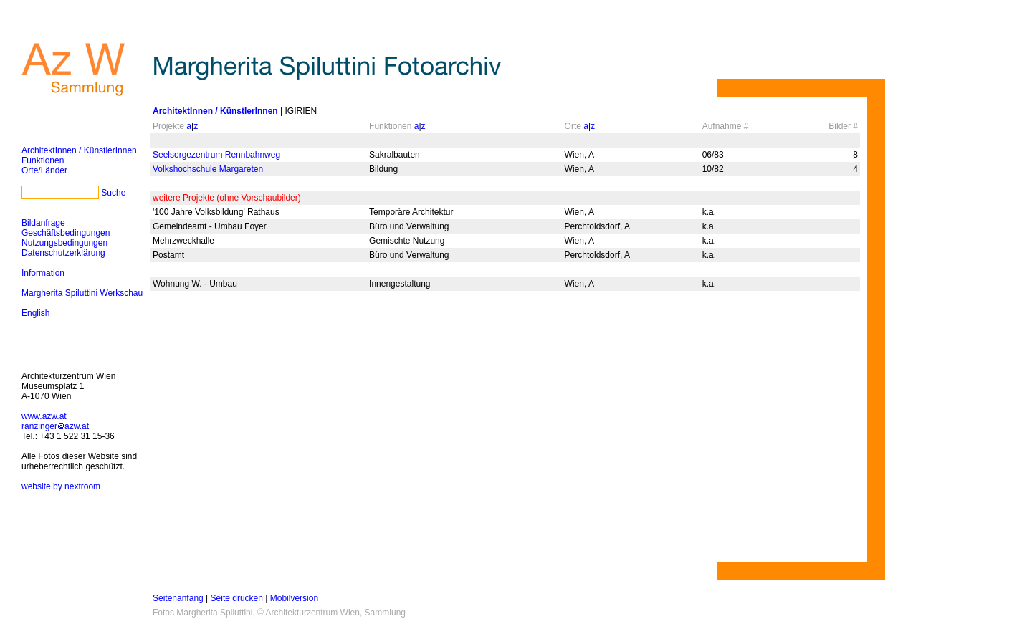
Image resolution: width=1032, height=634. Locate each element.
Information (43, 273)
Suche (113, 193)
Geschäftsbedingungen (66, 233)
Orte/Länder (44, 170)
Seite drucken (237, 598)
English (35, 313)
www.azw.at (44, 416)
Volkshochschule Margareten (208, 169)
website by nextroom (61, 486)
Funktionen (43, 160)
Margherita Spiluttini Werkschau (82, 293)
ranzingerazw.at (55, 426)
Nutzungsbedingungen (65, 243)
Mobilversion (294, 598)
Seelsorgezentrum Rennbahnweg (216, 155)
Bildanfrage (43, 223)
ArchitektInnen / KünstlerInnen (79, 150)
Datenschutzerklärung (63, 253)
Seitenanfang (178, 598)
